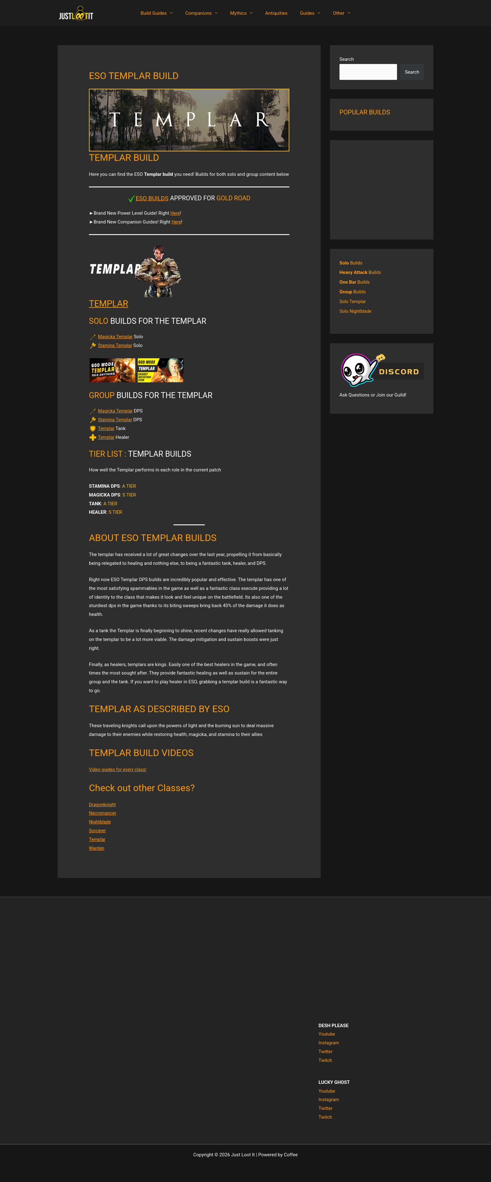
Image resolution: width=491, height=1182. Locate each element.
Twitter (325, 1051)
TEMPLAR (110, 303)
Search (346, 59)
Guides (302, 13)
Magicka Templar (116, 336)
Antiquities (275, 13)
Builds (351, 263)
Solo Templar (353, 300)
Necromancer (103, 813)
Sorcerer (97, 830)
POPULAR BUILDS (365, 112)
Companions (203, 13)
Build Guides (161, 13)
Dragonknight (103, 804)
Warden (97, 848)
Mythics (240, 13)
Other (331, 13)
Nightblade (100, 822)
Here (175, 213)
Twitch (325, 1060)
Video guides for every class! (119, 769)
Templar (106, 428)
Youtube (327, 1034)
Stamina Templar (115, 345)
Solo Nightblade (356, 310)
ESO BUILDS (152, 198)
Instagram (329, 1043)
